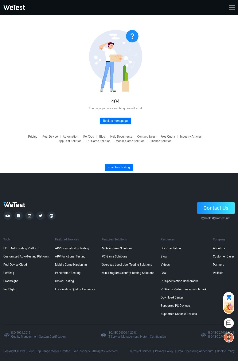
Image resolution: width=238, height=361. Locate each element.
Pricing (32, 136)
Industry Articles (191, 136)
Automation (70, 136)
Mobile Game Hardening (71, 264)
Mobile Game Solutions (117, 248)
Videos (165, 264)
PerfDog (88, 136)
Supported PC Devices (175, 305)
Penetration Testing (68, 273)
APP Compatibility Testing (72, 248)
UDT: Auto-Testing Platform (21, 248)
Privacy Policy (164, 351)
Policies (218, 273)
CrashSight (10, 281)
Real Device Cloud (15, 264)
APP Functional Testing (70, 256)
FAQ (163, 273)
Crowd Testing (64, 281)
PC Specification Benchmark (179, 281)
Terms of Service (140, 351)
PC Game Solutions (114, 256)
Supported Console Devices (179, 314)
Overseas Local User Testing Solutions (127, 264)
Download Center (172, 297)
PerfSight (9, 289)
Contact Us (216, 208)
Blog (102, 136)
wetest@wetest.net (217, 218)
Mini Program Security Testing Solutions (128, 273)
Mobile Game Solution (130, 141)
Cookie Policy (226, 351)
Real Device (50, 136)
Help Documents (121, 136)
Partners (218, 264)
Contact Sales (146, 136)
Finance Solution (161, 141)
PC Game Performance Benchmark (183, 289)
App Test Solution (70, 141)
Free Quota (168, 136)
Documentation (171, 248)
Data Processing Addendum (195, 351)
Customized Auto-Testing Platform (26, 256)
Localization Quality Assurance (75, 289)
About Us (219, 248)
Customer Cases (224, 256)
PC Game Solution (98, 141)
